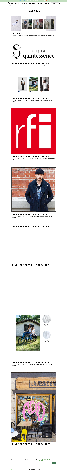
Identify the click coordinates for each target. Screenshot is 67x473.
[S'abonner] (54, 463)
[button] (59, 3)
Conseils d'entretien (13, 463)
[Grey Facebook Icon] (10, 5)
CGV (18, 463)
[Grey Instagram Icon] (9, 5)
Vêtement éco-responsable (28, 462)
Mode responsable (27, 463)
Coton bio (26, 460)
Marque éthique (27, 461)
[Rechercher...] (54, 3)
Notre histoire (19, 460)
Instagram (34, 462)
